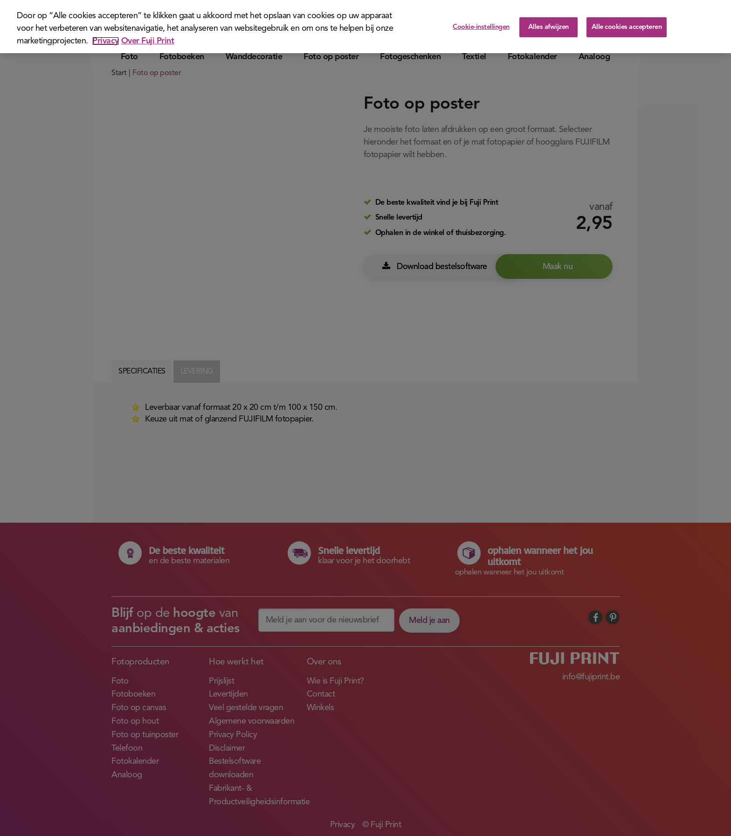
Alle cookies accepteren (627, 23)
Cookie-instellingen (481, 23)
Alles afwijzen (548, 23)
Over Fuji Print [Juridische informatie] (147, 37)
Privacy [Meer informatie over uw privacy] (105, 37)
